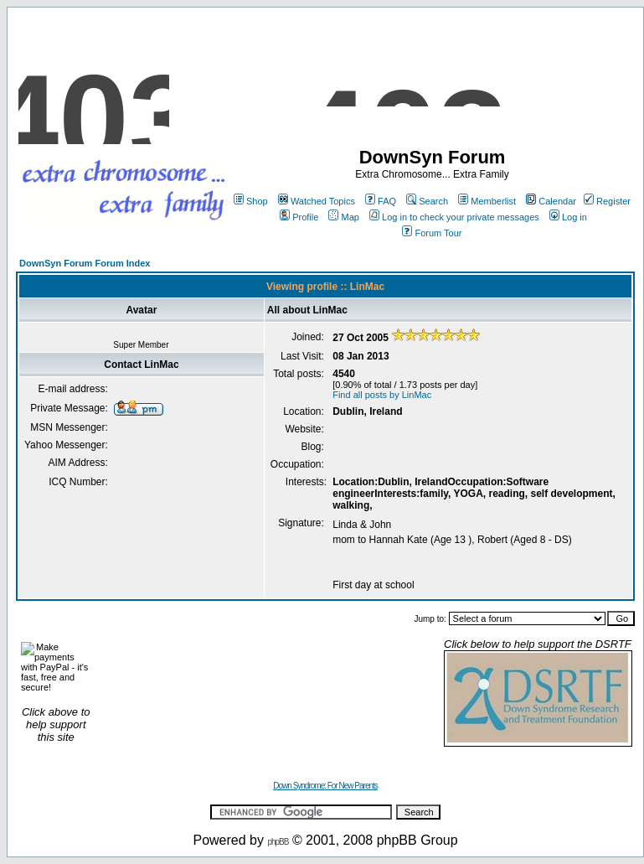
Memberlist (487, 201)
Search (427, 201)
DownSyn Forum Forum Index (84, 263)
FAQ (380, 201)
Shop (251, 201)
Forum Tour (431, 233)
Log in (568, 217)
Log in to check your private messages (454, 217)
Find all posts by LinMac (381, 395)
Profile (299, 217)
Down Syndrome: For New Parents (325, 785)
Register (607, 201)
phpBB (277, 841)
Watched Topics (316, 201)
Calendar (551, 201)
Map (343, 217)
